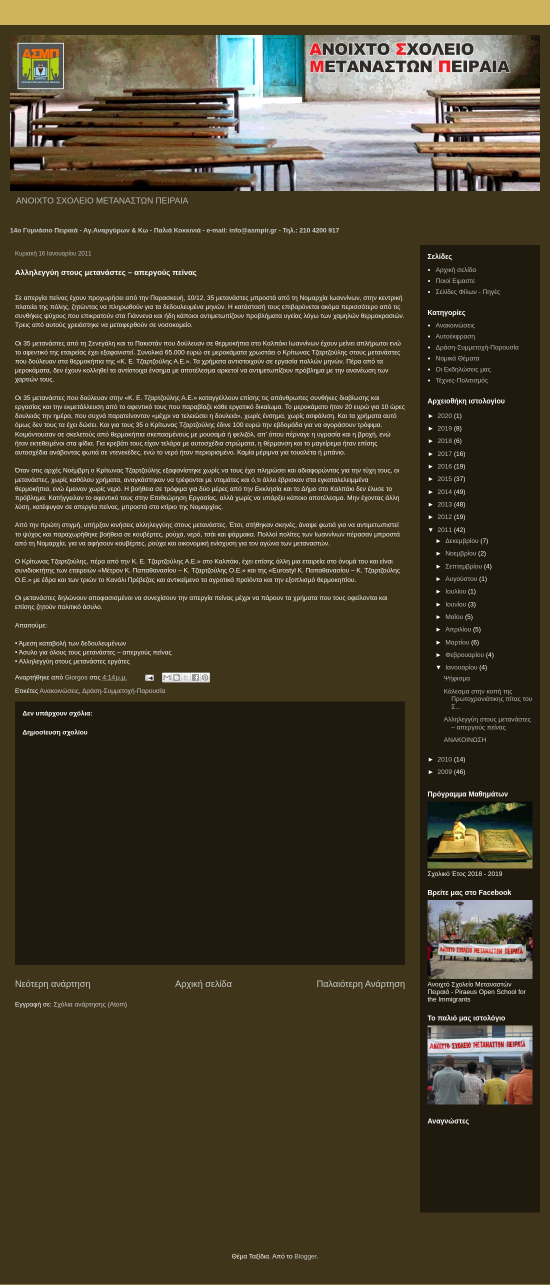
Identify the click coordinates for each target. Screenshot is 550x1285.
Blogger (305, 1256)
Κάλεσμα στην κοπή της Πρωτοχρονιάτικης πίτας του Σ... (488, 699)
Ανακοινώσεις (59, 690)
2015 (446, 478)
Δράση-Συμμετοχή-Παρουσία (123, 690)
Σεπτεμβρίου (465, 566)
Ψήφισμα (457, 678)
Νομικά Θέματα (458, 358)
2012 (446, 516)
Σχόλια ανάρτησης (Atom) (90, 1004)
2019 (446, 428)
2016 (446, 466)
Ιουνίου (457, 604)
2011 (446, 530)
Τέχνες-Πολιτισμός (462, 380)
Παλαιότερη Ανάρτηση (360, 984)
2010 (446, 759)
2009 (446, 772)
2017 (446, 454)
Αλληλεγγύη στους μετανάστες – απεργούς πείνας (487, 723)
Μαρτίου (459, 642)
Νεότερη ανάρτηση (52, 984)
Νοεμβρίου (462, 553)
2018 (446, 440)
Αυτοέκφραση (455, 336)
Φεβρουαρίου (466, 654)
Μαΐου (455, 616)
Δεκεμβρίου (463, 540)
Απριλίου (459, 629)
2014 (446, 492)
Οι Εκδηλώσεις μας (463, 369)
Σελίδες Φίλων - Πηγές (468, 292)
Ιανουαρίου (463, 667)
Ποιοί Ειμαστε (455, 280)
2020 (446, 416)
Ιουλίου (457, 591)
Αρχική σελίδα (203, 984)
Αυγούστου (463, 578)
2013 (446, 504)
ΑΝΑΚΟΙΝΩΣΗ (465, 740)
